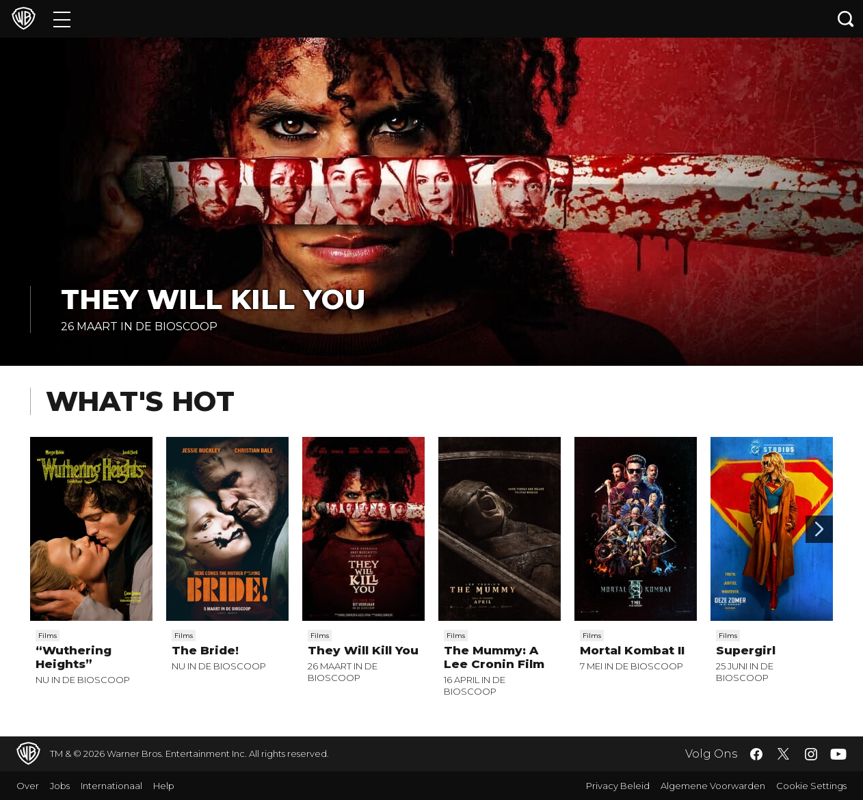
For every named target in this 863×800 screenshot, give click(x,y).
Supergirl (745, 650)
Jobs (60, 785)
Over (27, 785)
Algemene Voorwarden (713, 785)
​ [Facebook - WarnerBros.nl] (756, 754)
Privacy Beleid (618, 785)
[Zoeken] (846, 19)
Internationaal (111, 785)
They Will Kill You (213, 299)
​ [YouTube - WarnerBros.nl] (838, 754)
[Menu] (62, 19)
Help (163, 785)
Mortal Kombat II (632, 650)
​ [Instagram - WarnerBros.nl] (811, 754)
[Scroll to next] (819, 529)
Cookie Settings (811, 785)
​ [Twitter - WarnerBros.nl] (783, 754)
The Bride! (205, 650)
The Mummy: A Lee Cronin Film (494, 657)
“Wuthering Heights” (73, 657)
